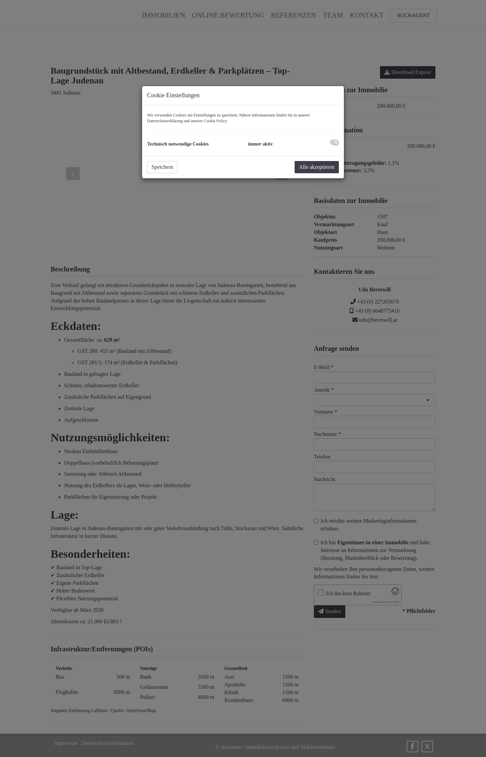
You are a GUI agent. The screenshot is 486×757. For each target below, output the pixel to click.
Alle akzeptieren (316, 167)
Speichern (162, 167)
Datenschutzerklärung (165, 121)
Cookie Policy (215, 121)
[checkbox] (334, 142)
